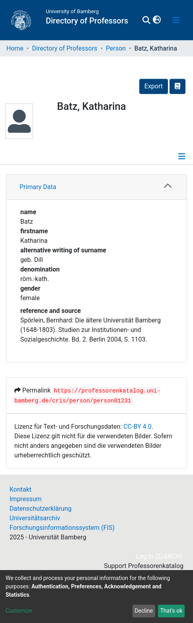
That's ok (171, 610)
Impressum (26, 499)
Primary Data (37, 187)
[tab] (96, 187)
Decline (144, 610)
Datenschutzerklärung (41, 508)
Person (116, 48)
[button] (157, 20)
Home (14, 48)
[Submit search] (147, 20)
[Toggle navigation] (176, 20)
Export (153, 86)
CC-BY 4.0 (137, 426)
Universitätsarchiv (35, 518)
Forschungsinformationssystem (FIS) (62, 527)
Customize (19, 610)
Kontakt (20, 489)
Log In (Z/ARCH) (159, 556)
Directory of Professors (64, 48)
